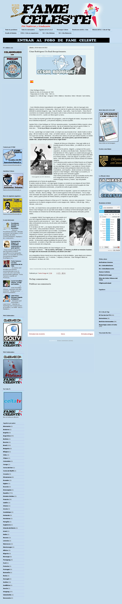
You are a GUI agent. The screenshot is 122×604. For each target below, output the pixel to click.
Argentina (6, 436)
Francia (6, 499)
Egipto (5, 483)
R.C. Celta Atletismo (49, 33)
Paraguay (6, 560)
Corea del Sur (8, 467)
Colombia (6, 461)
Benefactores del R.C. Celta (80, 29)
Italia (5, 534)
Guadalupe (7, 512)
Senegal (6, 579)
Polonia (6, 566)
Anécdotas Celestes (106, 262)
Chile (5, 455)
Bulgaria (6, 448)
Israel (5, 531)
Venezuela (7, 598)
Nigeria (6, 553)
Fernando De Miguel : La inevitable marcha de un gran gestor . (16, 244)
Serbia (5, 582)
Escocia (5, 487)
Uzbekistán (7, 595)
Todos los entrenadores (28, 29)
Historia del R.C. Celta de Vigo (101, 29)
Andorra (6, 429)
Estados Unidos (8, 496)
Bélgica (6, 452)
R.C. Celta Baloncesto (65, 33)
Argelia (5, 432)
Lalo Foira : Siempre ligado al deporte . (16, 297)
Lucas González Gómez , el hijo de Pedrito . (16, 282)
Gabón (5, 502)
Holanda (6, 515)
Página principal (105, 283)
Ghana (5, 506)
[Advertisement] (61, 357)
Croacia (6, 474)
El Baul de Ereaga (105, 275)
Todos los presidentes (11, 29)
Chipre (5, 458)
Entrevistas (103, 318)
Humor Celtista (104, 272)
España (6, 493)
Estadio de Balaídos (10, 33)
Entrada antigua (87, 334)
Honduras (6, 518)
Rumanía (6, 572)
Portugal (6, 569)
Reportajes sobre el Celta (108, 325)
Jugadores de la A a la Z (46, 29)
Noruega (6, 556)
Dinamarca (7, 477)
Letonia (6, 541)
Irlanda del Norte (9, 528)
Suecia (5, 588)
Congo (5, 464)
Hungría (6, 522)
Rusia (5, 576)
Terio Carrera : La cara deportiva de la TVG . (16, 263)
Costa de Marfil (8, 471)
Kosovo (5, 537)
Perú (4, 563)
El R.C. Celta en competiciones (29, 33)
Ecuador (6, 480)
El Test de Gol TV (105, 315)
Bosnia (5, 442)
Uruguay (6, 591)
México (5, 550)
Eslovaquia (7, 490)
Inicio (63, 334)
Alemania (6, 426)
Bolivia (5, 439)
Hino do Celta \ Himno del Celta (108, 279)
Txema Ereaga (42, 273)
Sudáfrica (6, 585)
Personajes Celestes (62, 29)
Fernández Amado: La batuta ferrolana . (15, 225)
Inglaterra (6, 525)
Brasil (5, 445)
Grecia (5, 509)
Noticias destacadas (106, 321)
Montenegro (7, 547)
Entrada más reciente (37, 334)
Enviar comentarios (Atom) (65, 340)
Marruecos (6, 544)
